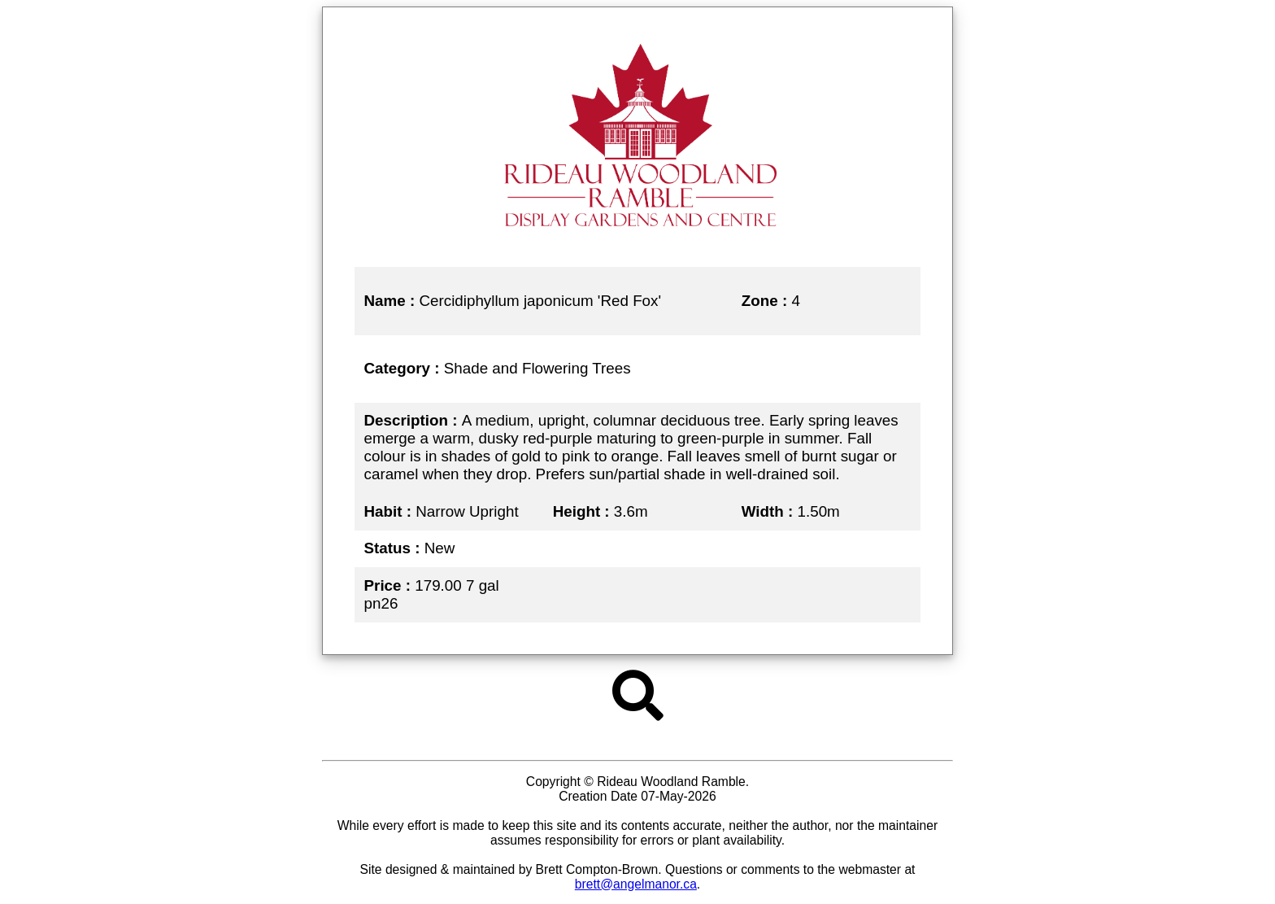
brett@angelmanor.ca (636, 884)
